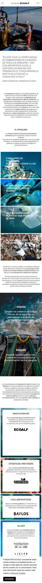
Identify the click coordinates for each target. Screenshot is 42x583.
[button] (38, 3)
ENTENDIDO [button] (9, 579)
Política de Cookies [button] (17, 573)
